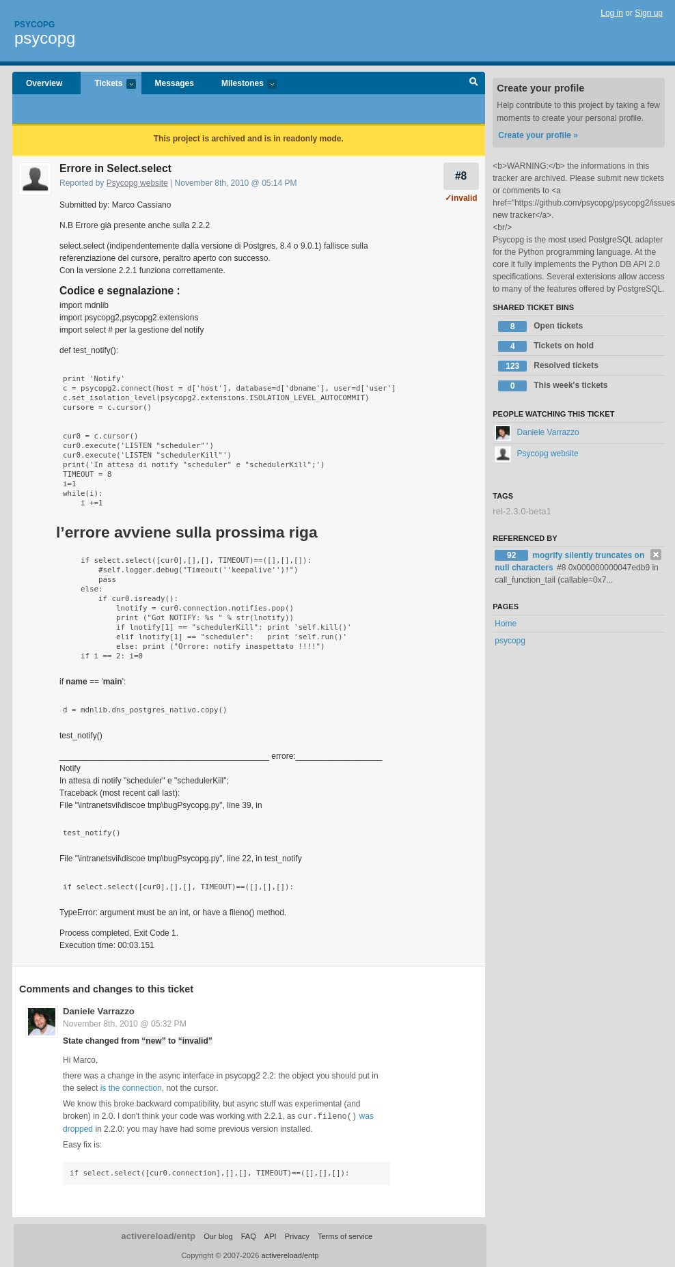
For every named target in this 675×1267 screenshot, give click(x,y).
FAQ (248, 1235)
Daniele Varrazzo (99, 1011)
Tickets (108, 84)
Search (474, 83)
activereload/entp (158, 1235)
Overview (44, 83)
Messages (174, 83)
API (270, 1235)
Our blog (218, 1235)
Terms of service (345, 1235)
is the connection (131, 1088)
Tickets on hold (546, 346)
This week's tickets (552, 385)
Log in (612, 13)
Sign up (649, 13)
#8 (461, 176)
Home (505, 623)
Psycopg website (137, 183)
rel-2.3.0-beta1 (522, 511)
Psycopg (34, 24)
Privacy (297, 1235)
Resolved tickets (548, 366)
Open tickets (540, 326)
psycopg (44, 38)
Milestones (242, 84)
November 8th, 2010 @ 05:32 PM (125, 1024)
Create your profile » (538, 135)
